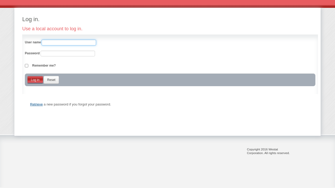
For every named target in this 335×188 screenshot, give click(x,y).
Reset (51, 80)
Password (32, 53)
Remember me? (44, 65)
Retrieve (36, 104)
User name (33, 42)
